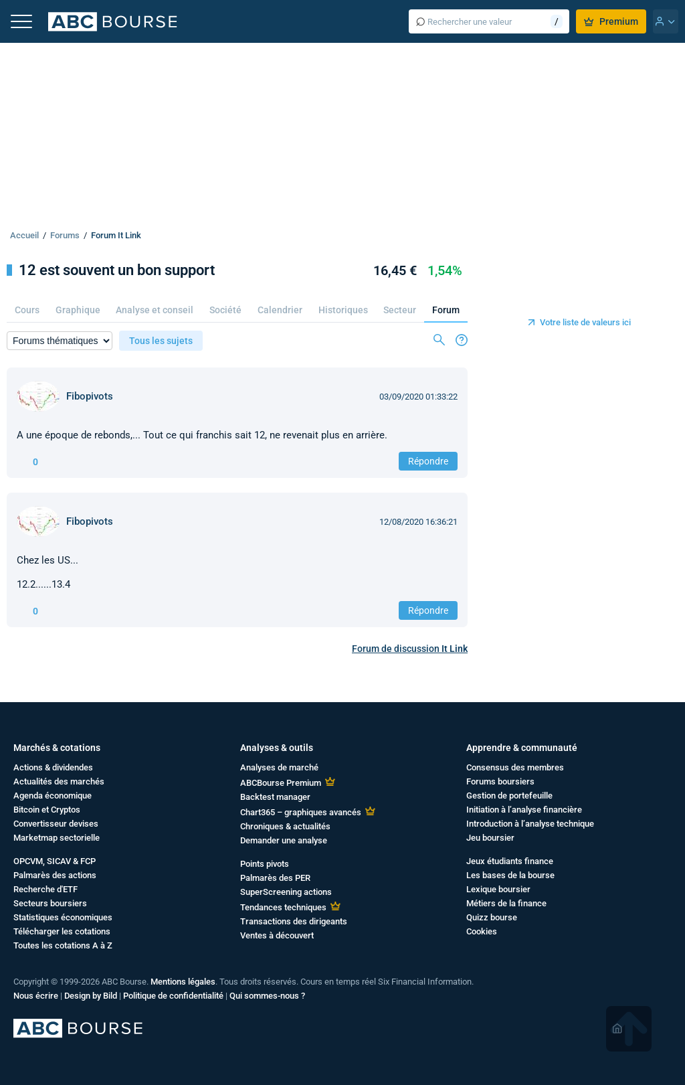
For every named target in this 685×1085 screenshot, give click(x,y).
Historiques (343, 310)
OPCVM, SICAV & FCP (54, 861)
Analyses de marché (279, 767)
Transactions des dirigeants (293, 921)
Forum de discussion (410, 648)
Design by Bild (90, 996)
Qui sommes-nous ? (267, 996)
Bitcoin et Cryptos (46, 810)
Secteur (399, 310)
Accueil (24, 235)
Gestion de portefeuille (509, 795)
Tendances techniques (283, 907)
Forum (446, 310)
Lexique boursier (498, 889)
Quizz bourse (491, 917)
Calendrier (280, 310)
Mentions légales (183, 982)
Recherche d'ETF (45, 889)
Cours (27, 310)
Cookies (481, 931)
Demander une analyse (283, 840)
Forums (65, 235)
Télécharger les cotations (61, 931)
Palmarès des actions (54, 875)
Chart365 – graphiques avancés (300, 812)
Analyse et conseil (154, 310)
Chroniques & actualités (285, 826)
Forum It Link (116, 235)
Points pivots (264, 864)
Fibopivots (89, 396)
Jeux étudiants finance (509, 861)
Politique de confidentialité (173, 996)
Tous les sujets (161, 340)
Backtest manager (275, 797)
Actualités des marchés (58, 781)
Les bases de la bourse (510, 875)
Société (225, 310)
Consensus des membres (515, 767)
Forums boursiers (500, 781)
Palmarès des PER (275, 878)
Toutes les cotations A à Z (62, 945)
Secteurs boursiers (50, 903)
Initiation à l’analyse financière (524, 810)
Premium (611, 21)
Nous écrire (35, 996)
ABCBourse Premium (280, 783)
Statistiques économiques (62, 917)
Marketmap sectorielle (56, 838)
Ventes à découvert (277, 935)
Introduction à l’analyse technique (530, 824)
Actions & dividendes (53, 767)
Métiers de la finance (506, 903)
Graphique (78, 310)
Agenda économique (52, 795)
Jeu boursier (490, 838)
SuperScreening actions (286, 892)
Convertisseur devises (55, 824)
